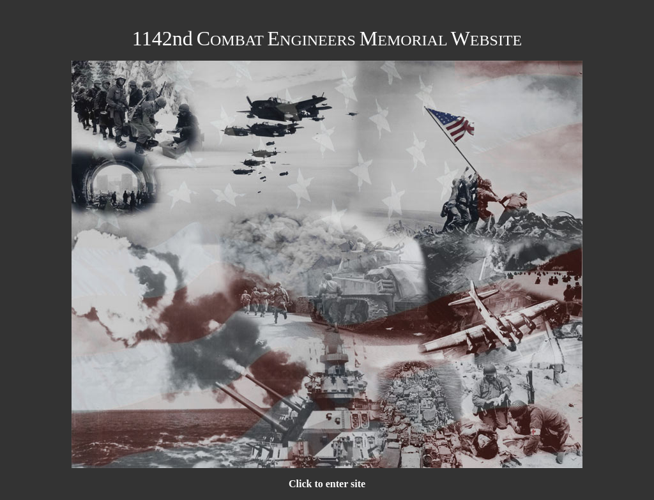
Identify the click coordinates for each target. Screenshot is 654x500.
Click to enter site (327, 483)
